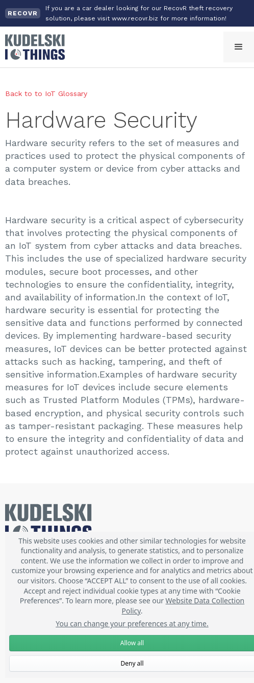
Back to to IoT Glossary (46, 93)
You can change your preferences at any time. (132, 623)
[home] (32, 47)
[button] (238, 47)
